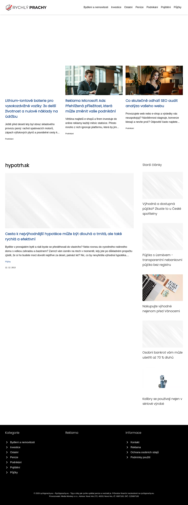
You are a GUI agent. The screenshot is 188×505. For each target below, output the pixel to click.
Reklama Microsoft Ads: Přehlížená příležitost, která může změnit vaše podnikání (90, 106)
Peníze (140, 7)
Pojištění (166, 7)
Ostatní (128, 7)
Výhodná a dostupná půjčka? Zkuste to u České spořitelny (161, 209)
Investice (116, 7)
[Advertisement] (94, 36)
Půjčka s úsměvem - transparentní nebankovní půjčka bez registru (162, 260)
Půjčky (177, 7)
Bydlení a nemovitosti (96, 7)
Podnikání (152, 7)
